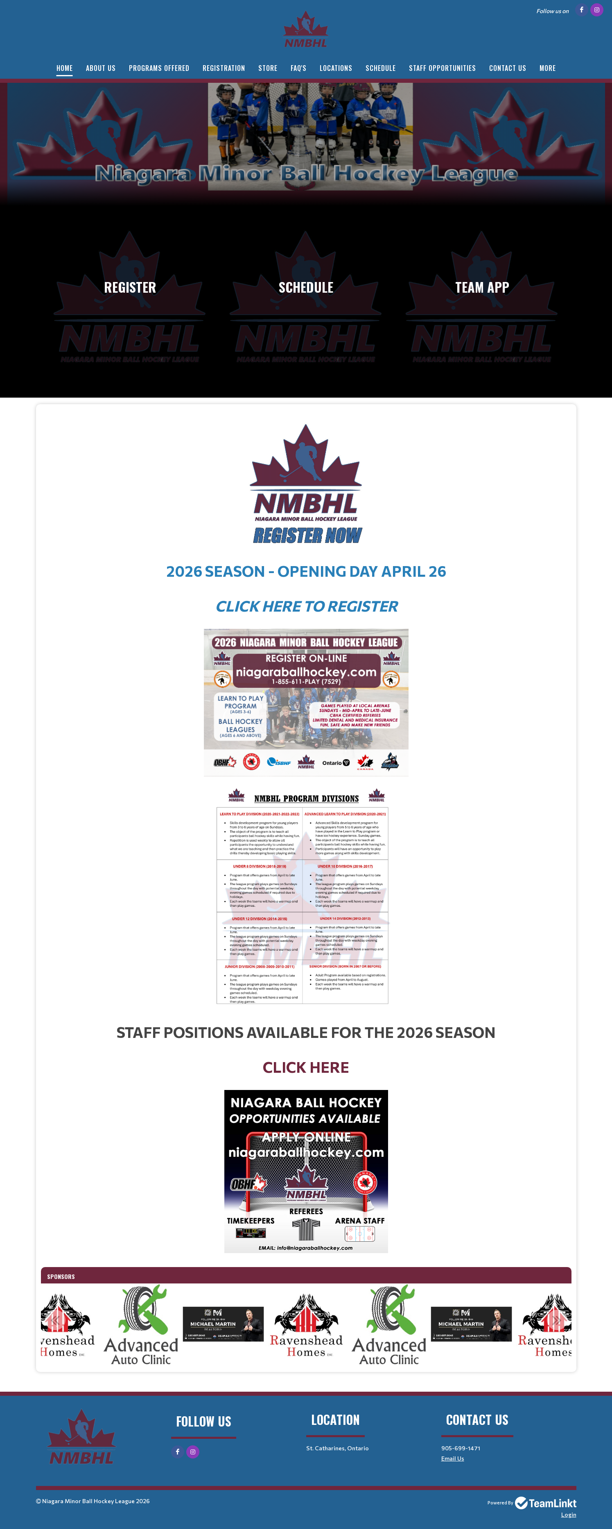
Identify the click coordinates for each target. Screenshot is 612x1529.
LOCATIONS (336, 68)
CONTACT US (507, 68)
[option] (223, 1324)
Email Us (452, 1458)
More (548, 68)
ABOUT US (101, 68)
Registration (224, 68)
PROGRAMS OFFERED (159, 68)
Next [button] (557, 1320)
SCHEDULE (381, 68)
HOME (64, 68)
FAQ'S (299, 68)
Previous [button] (55, 1320)
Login (568, 1514)
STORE (268, 68)
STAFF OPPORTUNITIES (442, 68)
